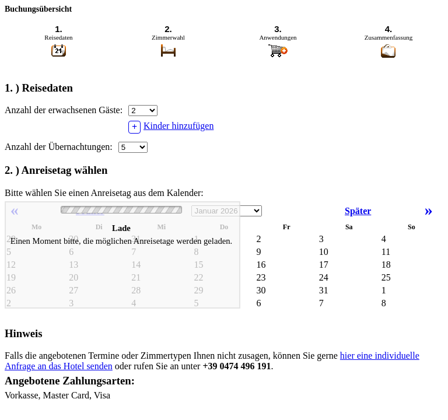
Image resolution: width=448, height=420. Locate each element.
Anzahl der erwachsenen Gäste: (64, 110)
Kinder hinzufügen (171, 127)
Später (392, 211)
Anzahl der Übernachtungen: (59, 147)
